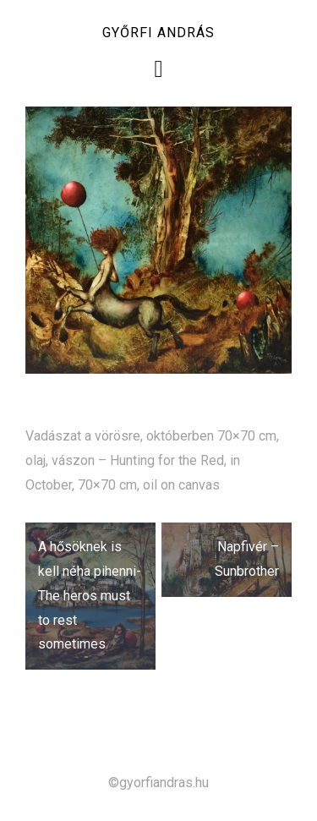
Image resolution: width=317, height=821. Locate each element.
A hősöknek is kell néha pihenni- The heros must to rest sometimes (89, 595)
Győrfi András (158, 33)
